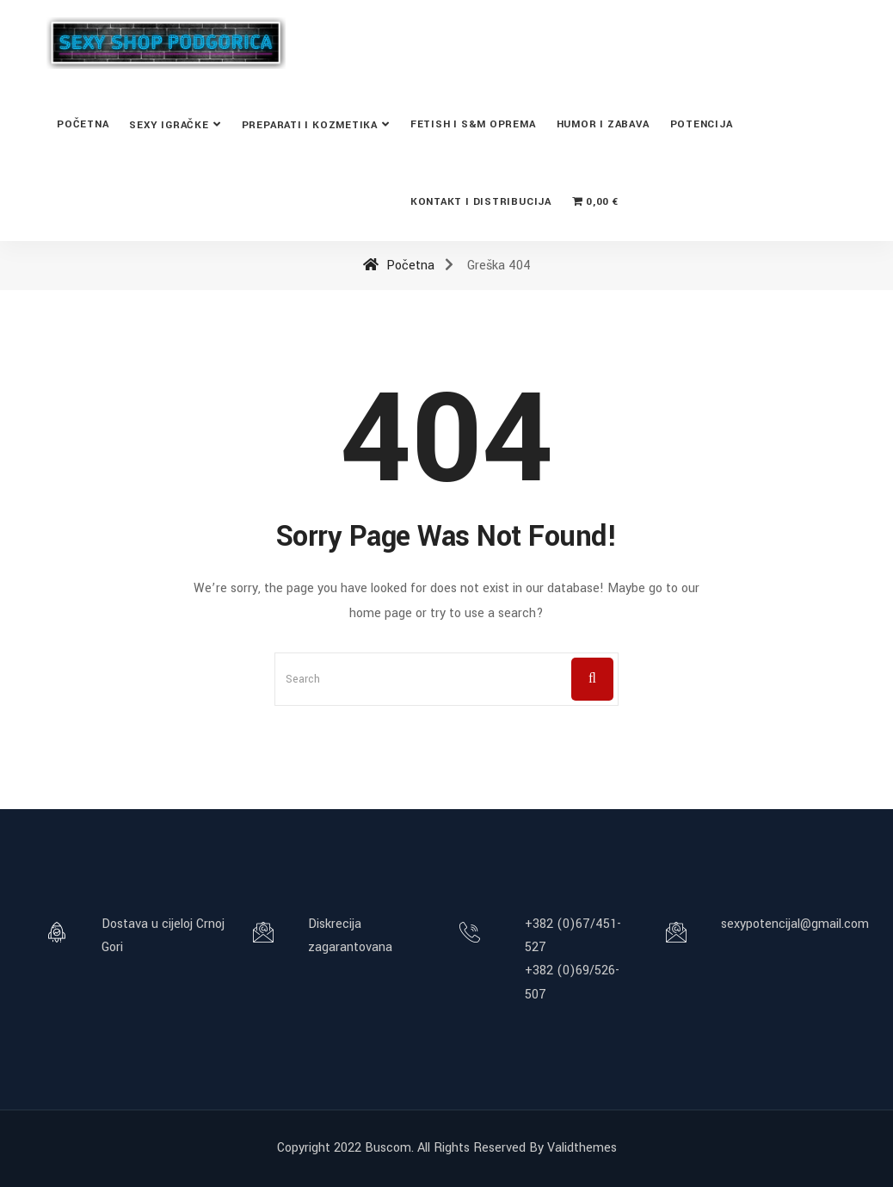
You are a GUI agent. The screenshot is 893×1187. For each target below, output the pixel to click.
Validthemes (582, 1148)
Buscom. (389, 1148)
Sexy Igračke (168, 125)
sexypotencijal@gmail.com (795, 924)
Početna (82, 124)
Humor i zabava (603, 124)
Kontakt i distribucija (480, 202)
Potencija (701, 124)
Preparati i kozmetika (310, 125)
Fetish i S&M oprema (473, 124)
